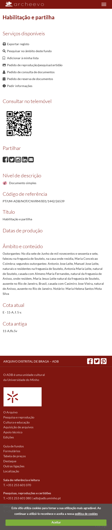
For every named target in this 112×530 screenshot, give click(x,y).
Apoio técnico (12, 432)
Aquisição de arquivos (18, 427)
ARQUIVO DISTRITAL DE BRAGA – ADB (31, 361)
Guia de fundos (13, 446)
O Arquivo (10, 412)
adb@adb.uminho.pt (47, 498)
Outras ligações (13, 466)
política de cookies (86, 514)
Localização (11, 471)
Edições (8, 437)
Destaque (9, 461)
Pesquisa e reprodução (18, 417)
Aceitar (56, 522)
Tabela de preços (14, 456)
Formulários (11, 451)
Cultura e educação (16, 422)
